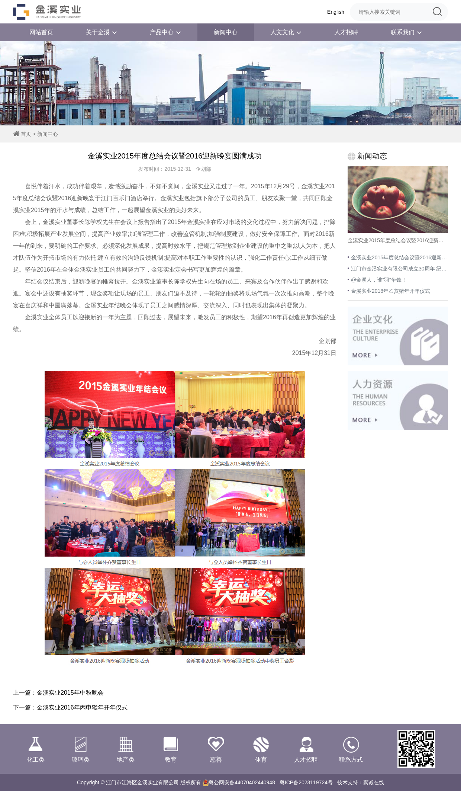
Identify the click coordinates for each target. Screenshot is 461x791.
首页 (26, 134)
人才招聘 (346, 32)
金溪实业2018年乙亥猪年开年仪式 (390, 291)
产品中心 (165, 32)
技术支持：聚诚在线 (360, 782)
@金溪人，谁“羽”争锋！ (379, 280)
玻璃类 (80, 749)
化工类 (35, 749)
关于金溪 (101, 32)
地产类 (125, 749)
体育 (260, 749)
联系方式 (351, 749)
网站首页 (41, 32)
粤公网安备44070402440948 (242, 782)
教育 (170, 749)
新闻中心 (226, 32)
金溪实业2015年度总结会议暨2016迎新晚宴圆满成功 (399, 257)
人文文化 (286, 32)
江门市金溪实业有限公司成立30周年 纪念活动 (399, 269)
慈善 (215, 749)
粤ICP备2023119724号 (306, 782)
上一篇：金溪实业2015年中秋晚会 (58, 692)
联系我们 (406, 32)
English (335, 12)
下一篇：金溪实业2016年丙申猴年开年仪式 (70, 707)
